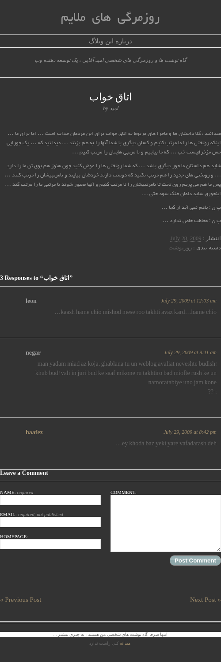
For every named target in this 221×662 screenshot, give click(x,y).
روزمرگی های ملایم (110, 18)
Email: (50, 519)
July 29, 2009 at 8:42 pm (190, 432)
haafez (34, 432)
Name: (50, 497)
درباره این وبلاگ (110, 41)
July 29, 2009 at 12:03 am (189, 301)
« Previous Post (20, 599)
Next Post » (205, 599)
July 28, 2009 (185, 238)
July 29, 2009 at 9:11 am (190, 352)
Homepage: (50, 541)
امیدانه (126, 643)
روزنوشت (180, 247)
